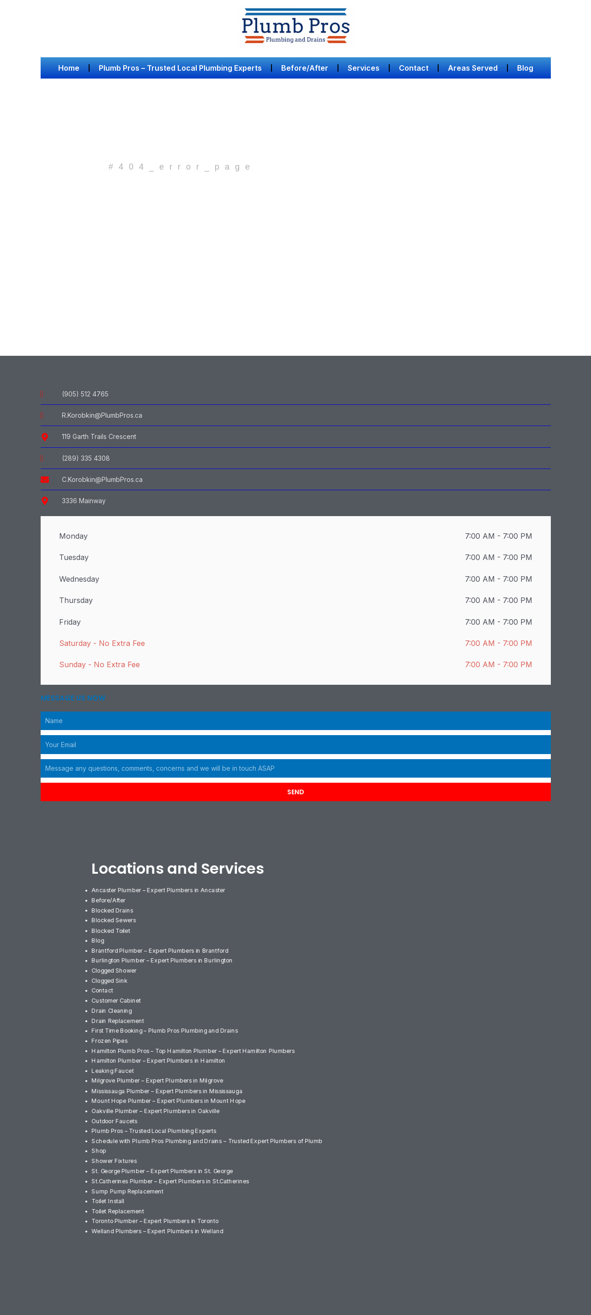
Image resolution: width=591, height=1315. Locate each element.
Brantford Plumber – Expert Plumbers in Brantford (163, 948)
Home (68, 68)
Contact (413, 68)
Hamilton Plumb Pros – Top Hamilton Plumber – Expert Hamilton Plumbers (197, 1046)
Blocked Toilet (111, 928)
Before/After (304, 68)
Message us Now (73, 698)
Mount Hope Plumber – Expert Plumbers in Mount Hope (171, 1094)
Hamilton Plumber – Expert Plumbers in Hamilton (160, 1055)
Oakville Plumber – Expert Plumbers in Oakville (157, 1104)
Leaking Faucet (112, 1065)
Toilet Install (108, 1192)
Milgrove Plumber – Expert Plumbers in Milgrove (160, 1075)
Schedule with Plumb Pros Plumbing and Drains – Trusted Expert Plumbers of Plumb (211, 1134)
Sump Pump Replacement (128, 1182)
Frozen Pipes (110, 1036)
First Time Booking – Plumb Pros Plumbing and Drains (167, 1026)
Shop (99, 1143)
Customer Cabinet (116, 997)
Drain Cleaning (112, 1007)
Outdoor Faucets (115, 1114)
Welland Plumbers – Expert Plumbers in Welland (159, 1221)
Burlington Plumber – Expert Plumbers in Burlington (164, 958)
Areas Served (473, 68)
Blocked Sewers (114, 919)
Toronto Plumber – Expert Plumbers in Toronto (158, 1212)
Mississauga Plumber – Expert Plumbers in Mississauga (168, 1085)
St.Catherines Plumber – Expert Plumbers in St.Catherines (172, 1172)
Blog (525, 68)
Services (364, 68)
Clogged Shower (114, 968)
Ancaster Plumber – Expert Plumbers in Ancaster (161, 890)
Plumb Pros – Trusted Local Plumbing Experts (180, 68)
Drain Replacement (118, 1017)
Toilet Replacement (118, 1202)
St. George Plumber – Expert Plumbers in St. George (165, 1163)
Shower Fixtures (114, 1153)
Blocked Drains (112, 909)
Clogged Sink (109, 977)
